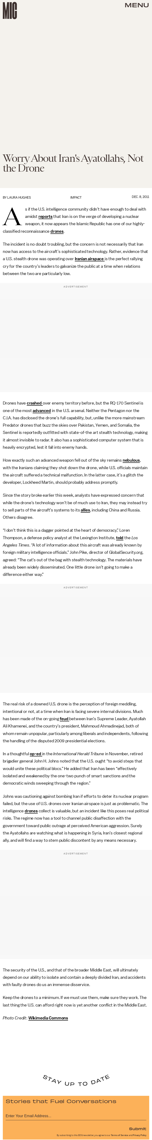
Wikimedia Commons (48, 1018)
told (119, 538)
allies (85, 510)
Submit (137, 1128)
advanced (42, 411)
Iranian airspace (90, 259)
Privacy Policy (139, 1135)
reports (45, 216)
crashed (35, 403)
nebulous (131, 460)
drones (57, 231)
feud (64, 719)
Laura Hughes (19, 197)
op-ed (36, 754)
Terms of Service (119, 1135)
